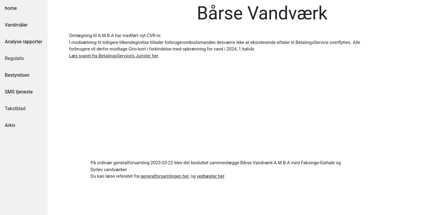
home (11, 8)
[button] (113, 56)
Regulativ (14, 58)
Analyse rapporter (23, 41)
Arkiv (10, 125)
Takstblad (15, 108)
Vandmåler (16, 25)
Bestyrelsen (17, 75)
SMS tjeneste (19, 92)
